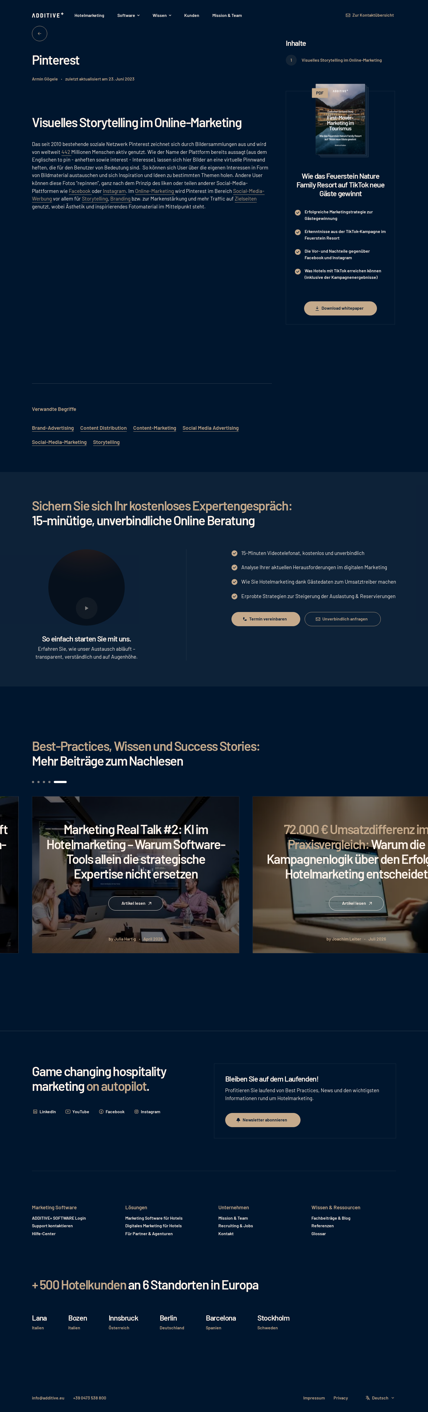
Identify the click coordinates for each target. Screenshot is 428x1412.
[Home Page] (48, 15)
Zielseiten (246, 198)
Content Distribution (103, 428)
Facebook (80, 191)
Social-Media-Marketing (59, 442)
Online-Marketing (155, 191)
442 (66, 152)
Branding (121, 198)
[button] (128, 15)
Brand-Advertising (53, 428)
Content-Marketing (154, 428)
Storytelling (95, 198)
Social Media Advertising (211, 428)
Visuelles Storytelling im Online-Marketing (342, 59)
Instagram (114, 191)
